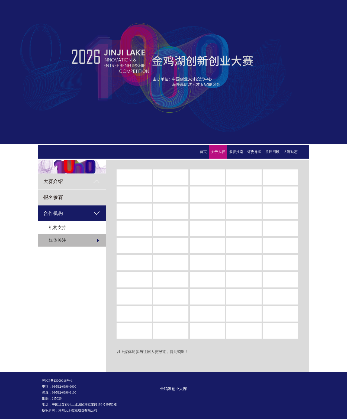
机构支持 (57, 227)
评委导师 (254, 152)
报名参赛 (53, 197)
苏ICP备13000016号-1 (57, 380)
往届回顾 (272, 152)
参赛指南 (236, 152)
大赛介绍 (53, 181)
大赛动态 (291, 152)
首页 (203, 152)
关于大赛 (218, 152)
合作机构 (53, 213)
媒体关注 (57, 240)
